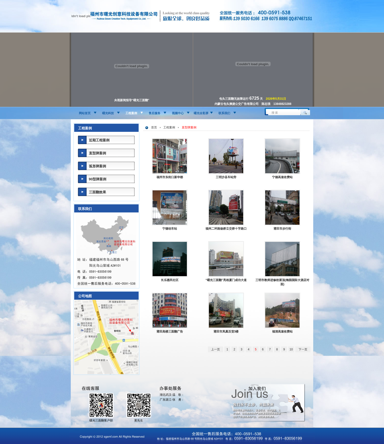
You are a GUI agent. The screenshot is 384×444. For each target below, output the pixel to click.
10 (291, 349)
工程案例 (131, 113)
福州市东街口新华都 (169, 177)
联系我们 (224, 113)
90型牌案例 (98, 179)
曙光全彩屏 (201, 113)
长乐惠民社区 (170, 280)
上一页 (215, 349)
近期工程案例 (99, 140)
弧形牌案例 (97, 166)
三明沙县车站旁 (226, 177)
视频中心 (178, 113)
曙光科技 (108, 113)
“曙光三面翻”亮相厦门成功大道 (226, 280)
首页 (154, 127)
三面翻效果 (97, 192)
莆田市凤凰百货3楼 (226, 331)
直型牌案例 (97, 153)
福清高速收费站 (282, 331)
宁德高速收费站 (282, 177)
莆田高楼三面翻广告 (169, 331)
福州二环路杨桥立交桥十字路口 (226, 228)
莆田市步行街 (282, 228)
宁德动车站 (169, 228)
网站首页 (85, 113)
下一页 (303, 349)
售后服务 (154, 113)
